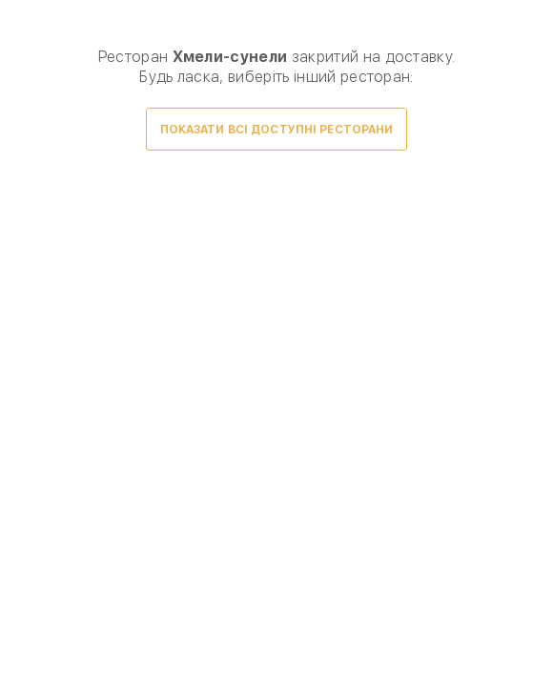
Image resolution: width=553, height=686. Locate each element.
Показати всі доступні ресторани (277, 129)
